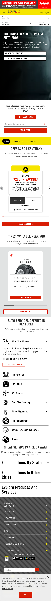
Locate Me (25, 116)
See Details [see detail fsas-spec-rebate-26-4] (25, 206)
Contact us (10, 505)
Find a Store (45, 124)
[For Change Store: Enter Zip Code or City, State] (25, 124)
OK (25, 595)
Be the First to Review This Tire (25, 278)
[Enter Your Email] (19, 570)
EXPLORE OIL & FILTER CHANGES (14, 359)
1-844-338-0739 (44, 24)
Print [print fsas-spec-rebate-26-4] (33, 201)
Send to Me (17, 201)
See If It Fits (25, 297)
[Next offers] (49, 188)
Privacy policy (7, 589)
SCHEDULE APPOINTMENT (14, 365)
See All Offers (26, 224)
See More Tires (26, 311)
